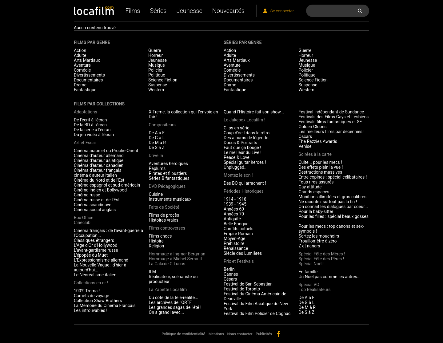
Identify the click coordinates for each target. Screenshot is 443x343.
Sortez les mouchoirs (319, 236)
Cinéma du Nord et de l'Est (99, 180)
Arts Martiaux (87, 60)
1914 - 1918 (235, 199)
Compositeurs (162, 124)
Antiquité (232, 218)
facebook (278, 334)
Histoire (156, 241)
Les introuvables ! (90, 310)
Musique (156, 65)
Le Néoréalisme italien (95, 274)
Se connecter (282, 11)
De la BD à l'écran (90, 124)
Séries (158, 10)
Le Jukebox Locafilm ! (244, 119)
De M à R (157, 142)
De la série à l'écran (92, 129)
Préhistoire (234, 243)
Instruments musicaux (170, 199)
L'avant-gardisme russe (96, 250)
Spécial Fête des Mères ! (322, 253)
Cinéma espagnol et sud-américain (107, 185)
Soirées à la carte (315, 154)
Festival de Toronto (242, 288)
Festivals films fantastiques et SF (330, 121)
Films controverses (167, 228)
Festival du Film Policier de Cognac (257, 313)
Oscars (305, 136)
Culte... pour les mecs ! (320, 162)
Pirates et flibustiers (168, 173)
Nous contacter (240, 334)
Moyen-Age (234, 238)
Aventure (82, 65)
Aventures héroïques (168, 163)
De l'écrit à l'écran (90, 119)
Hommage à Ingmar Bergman (177, 253)
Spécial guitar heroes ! (245, 162)
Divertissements (89, 75)
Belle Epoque (236, 223)
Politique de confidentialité (183, 334)
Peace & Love (236, 157)
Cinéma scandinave (92, 204)
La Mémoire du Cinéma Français (105, 305)
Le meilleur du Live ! (242, 152)
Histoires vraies (163, 220)
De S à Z (157, 147)
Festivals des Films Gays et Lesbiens (334, 116)
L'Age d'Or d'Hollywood (95, 245)
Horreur (155, 55)
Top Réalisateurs (315, 289)
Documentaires (88, 79)
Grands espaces (314, 191)
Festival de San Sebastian (248, 284)
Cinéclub (82, 222)
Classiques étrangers (94, 240)
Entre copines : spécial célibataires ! (333, 177)
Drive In (156, 155)
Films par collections (99, 103)
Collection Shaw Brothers (98, 300)
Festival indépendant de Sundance (331, 111)
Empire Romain (238, 233)
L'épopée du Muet (91, 255)
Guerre (154, 50)
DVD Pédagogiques (167, 186)
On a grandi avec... (166, 312)
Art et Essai (85, 142)
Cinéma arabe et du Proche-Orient (106, 150)
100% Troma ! (87, 290)
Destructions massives (320, 172)
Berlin (229, 269)
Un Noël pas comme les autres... (330, 276)
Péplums (157, 168)
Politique (156, 75)
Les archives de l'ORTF (170, 302)
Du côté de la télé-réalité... (173, 297)
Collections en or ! (91, 282)
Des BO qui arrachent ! (245, 183)
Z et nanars (309, 245)
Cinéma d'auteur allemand (99, 155)
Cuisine (156, 194)
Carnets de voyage (91, 295)
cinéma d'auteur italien (95, 175)
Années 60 (234, 209)
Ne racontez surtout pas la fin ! (328, 201)
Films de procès (164, 215)
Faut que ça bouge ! (242, 147)
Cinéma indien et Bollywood (100, 189)
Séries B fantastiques (169, 178)
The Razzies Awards (318, 141)
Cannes (231, 274)
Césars (230, 279)
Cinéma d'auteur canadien (98, 165)
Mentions (216, 334)
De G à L (157, 137)
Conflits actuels (238, 228)
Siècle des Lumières (243, 253)
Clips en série (236, 127)
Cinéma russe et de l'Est (97, 199)
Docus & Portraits (240, 142)
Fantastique (85, 89)
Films (132, 10)
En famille (308, 271)
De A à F (157, 132)
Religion (156, 245)
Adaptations (85, 111)
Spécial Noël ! (312, 263)
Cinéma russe (87, 194)
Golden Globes (313, 126)
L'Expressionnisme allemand (101, 260)
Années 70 (234, 213)
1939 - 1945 (235, 204)
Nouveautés (228, 10)
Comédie (82, 70)
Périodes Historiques (244, 191)
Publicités (264, 334)
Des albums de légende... (248, 137)
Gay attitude (310, 186)
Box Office (83, 217)
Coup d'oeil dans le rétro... (248, 132)
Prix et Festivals (239, 261)
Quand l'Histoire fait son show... (254, 111)
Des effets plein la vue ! (321, 167)
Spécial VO (309, 284)
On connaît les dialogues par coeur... (333, 206)
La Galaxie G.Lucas (167, 263)
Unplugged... (236, 167)
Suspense (157, 84)
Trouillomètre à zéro (318, 241)
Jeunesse (189, 10)
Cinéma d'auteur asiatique (98, 160)
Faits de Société (164, 207)
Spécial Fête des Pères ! (321, 258)
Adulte (80, 55)
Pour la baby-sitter (316, 211)
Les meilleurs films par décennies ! (332, 131)
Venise (305, 146)
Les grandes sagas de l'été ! (175, 307)
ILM (152, 271)
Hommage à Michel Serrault (175, 258)
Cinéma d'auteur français (98, 170)
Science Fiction (163, 79)
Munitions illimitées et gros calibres (332, 196)
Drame (80, 84)
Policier (155, 70)
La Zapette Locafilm (168, 289)
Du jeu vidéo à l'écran (94, 134)
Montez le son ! (238, 175)
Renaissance (236, 248)
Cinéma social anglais (95, 209)
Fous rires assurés (316, 181)
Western (156, 89)
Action (80, 50)
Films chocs (160, 236)
